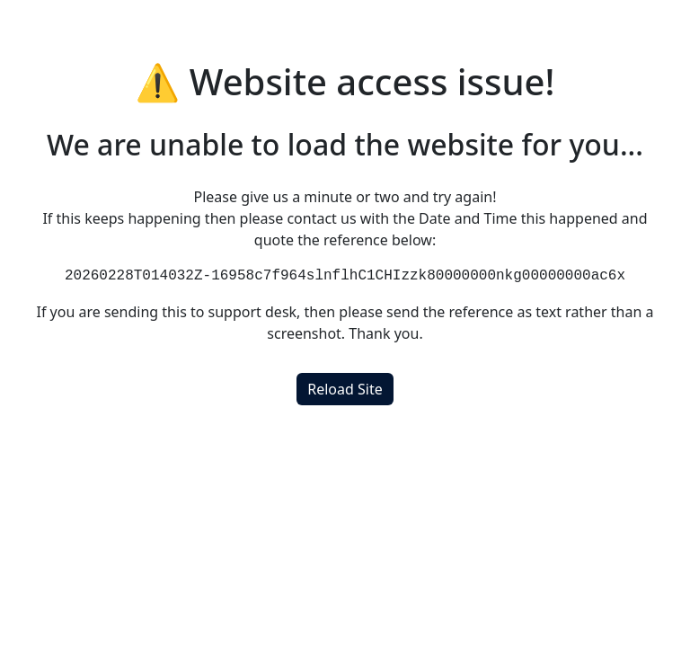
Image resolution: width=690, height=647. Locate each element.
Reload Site (344, 389)
